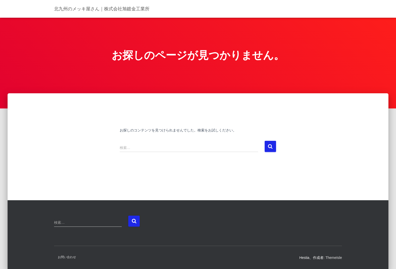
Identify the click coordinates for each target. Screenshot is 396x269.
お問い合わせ (67, 257)
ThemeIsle (334, 258)
